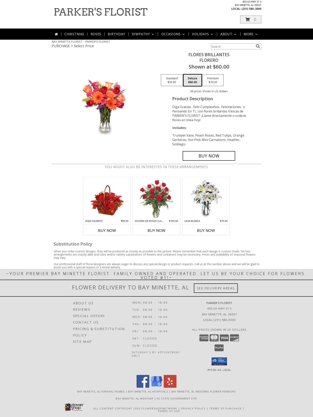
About (228, 34)
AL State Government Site (177, 398)
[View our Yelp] (170, 386)
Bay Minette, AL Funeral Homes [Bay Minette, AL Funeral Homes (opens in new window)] (101, 391)
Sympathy (143, 34)
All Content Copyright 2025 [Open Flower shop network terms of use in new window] (117, 408)
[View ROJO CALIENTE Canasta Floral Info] (107, 198)
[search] (258, 46)
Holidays (203, 34)
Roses (96, 34)
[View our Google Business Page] (156, 386)
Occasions (173, 34)
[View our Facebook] (143, 386)
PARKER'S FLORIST (101, 12)
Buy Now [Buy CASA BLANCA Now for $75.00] (206, 230)
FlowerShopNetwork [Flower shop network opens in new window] (159, 408)
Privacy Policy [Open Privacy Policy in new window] (193, 408)
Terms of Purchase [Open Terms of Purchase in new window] (225, 408)
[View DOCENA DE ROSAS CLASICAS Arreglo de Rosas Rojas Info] (156, 198)
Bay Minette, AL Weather (134, 398)
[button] (250, 19)
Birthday (116, 34)
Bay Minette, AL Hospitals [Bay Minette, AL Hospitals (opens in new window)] (148, 391)
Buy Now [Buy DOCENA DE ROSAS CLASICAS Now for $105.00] (156, 230)
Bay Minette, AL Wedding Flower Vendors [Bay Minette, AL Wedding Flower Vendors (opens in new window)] (203, 391)
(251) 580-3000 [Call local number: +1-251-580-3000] (251, 9)
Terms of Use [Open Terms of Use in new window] (169, 411)
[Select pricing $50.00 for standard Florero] (172, 80)
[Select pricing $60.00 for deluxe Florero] (192, 80)
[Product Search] (232, 46)
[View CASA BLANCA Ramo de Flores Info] (206, 198)
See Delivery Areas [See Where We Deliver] (216, 288)
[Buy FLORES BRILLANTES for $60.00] (209, 156)
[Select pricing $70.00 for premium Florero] (212, 80)
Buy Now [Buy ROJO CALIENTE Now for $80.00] (107, 230)
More (251, 34)
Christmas (74, 34)
